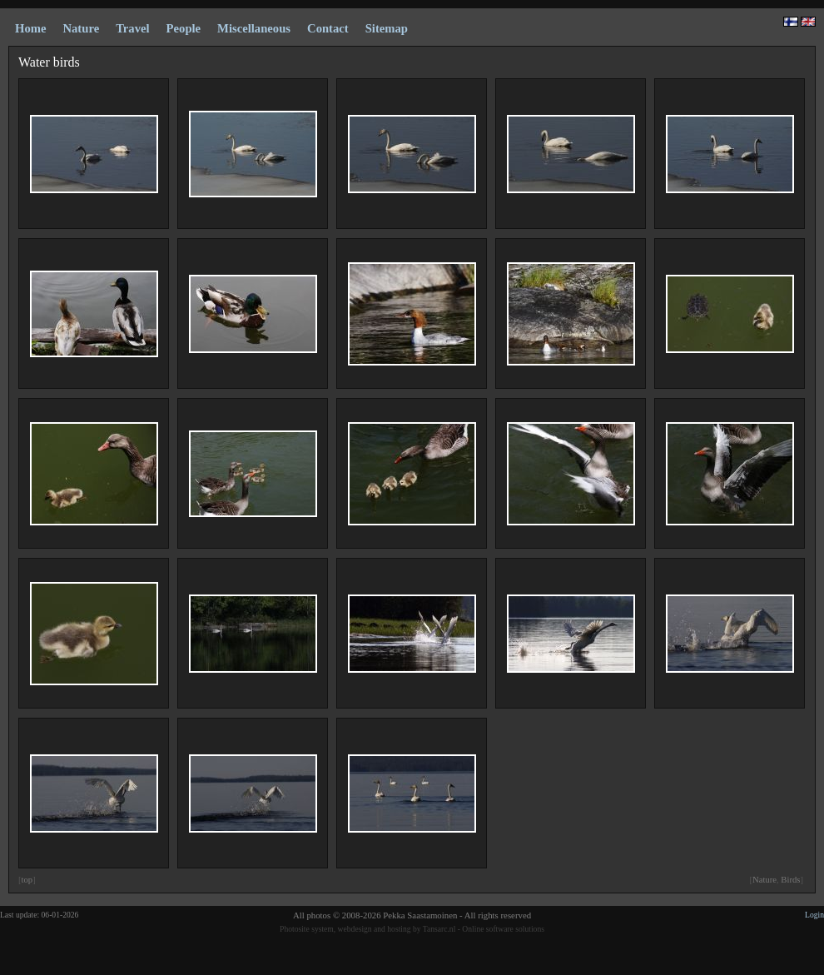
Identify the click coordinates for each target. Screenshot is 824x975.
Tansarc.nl (439, 928)
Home (30, 28)
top (27, 879)
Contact (328, 28)
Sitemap (386, 28)
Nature (764, 879)
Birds (790, 879)
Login (814, 914)
